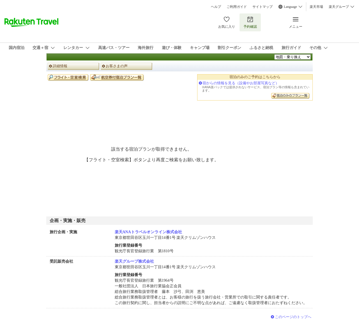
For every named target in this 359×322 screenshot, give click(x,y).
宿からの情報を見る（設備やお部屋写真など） (240, 83)
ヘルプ (216, 7)
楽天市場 (316, 7)
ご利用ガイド (237, 7)
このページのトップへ (293, 317)
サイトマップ (262, 7)
